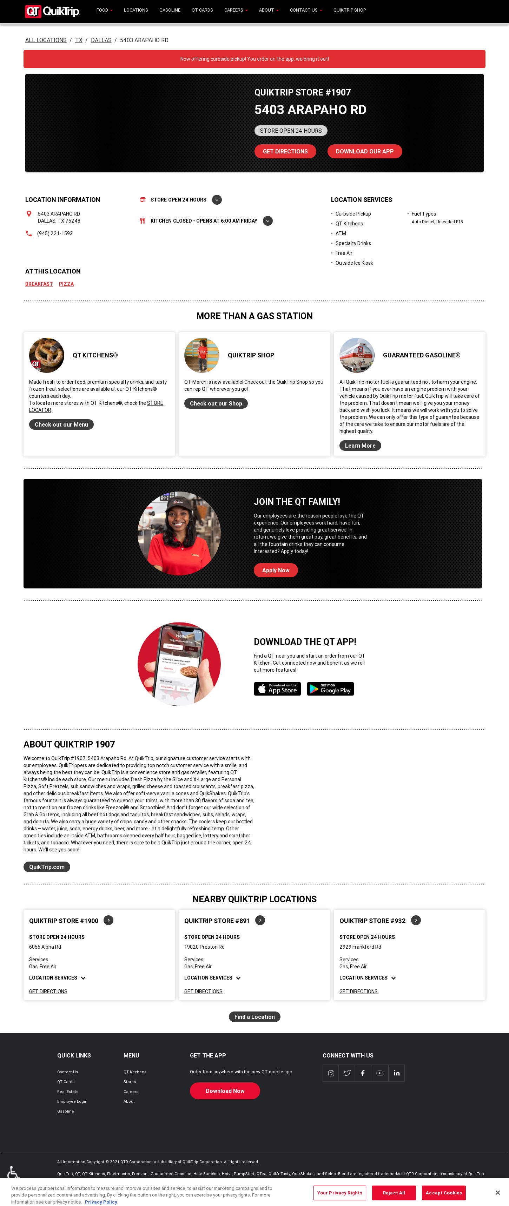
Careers (131, 1091)
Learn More (360, 445)
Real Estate (68, 1091)
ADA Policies (14, 1176)
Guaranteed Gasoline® (422, 355)
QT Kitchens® (95, 355)
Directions (281, 149)
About (129, 1101)
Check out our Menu (61, 424)
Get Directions (48, 991)
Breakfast (39, 284)
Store (181, 200)
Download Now (225, 1090)
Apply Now (276, 570)
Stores (130, 1081)
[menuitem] (105, 11)
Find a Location (254, 1016)
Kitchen (206, 221)
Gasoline (65, 1111)
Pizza (66, 284)
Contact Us (67, 1071)
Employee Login (72, 1101)
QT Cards (65, 1081)
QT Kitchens (135, 1071)
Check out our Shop (216, 403)
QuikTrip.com (47, 866)
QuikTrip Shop (251, 355)
